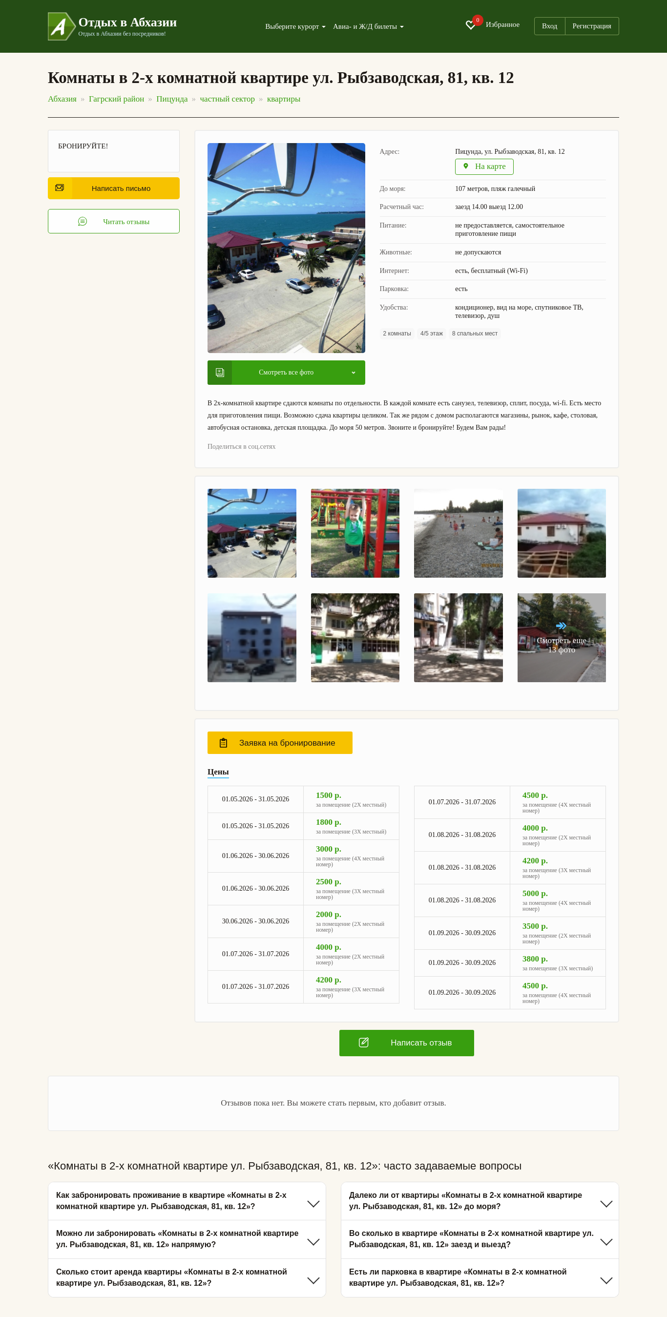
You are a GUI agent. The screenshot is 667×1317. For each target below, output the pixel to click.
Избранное (492, 25)
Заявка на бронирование (277, 743)
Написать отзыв (405, 1042)
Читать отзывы (114, 221)
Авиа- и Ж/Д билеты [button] (368, 26)
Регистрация (592, 26)
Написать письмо (102, 188)
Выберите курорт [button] (295, 26)
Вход (549, 26)
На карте (484, 166)
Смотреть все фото (264, 372)
